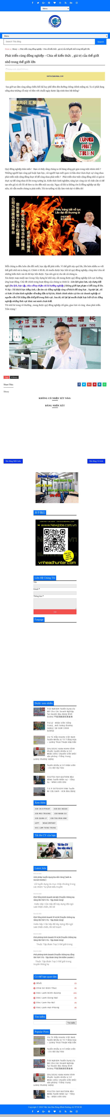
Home (7, 49)
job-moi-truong (43, 816)
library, (26, 68)
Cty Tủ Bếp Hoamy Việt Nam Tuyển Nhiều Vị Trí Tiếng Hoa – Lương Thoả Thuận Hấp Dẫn (61, 742)
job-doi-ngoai (61, 812)
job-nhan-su (60, 816)
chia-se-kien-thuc (46, 991)
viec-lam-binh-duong (48, 995)
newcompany (49, 826)
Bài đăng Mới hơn (13, 463)
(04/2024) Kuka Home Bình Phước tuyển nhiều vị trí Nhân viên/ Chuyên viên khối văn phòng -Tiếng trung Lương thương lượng (55, 756)
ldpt (37, 826)
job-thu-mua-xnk (58, 821)
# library (14, 376)
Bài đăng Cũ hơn (96, 463)
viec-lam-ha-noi (45, 1005)
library (14, 49)
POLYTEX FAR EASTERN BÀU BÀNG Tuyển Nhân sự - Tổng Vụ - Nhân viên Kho (61, 782)
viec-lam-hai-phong (47, 1010)
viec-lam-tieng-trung (45, 831)
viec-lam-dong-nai (47, 1000)
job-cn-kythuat (42, 812)
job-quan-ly (41, 821)
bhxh (39, 986)
